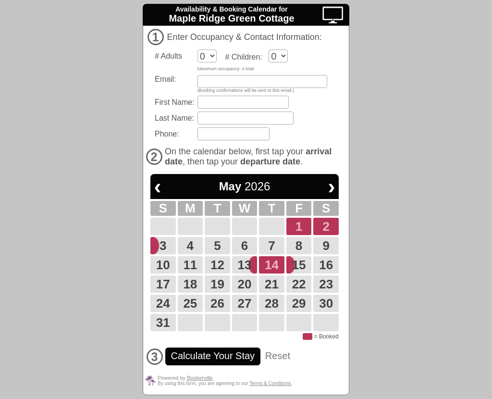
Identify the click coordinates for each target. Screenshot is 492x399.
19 (217, 284)
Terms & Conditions (270, 383)
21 (272, 284)
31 (163, 322)
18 (190, 284)
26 (217, 303)
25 (190, 303)
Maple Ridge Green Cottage (231, 18)
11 (190, 265)
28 (272, 303)
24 (163, 303)
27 (245, 303)
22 (299, 284)
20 (245, 284)
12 (217, 265)
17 (163, 284)
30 (326, 303)
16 (326, 265)
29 (299, 303)
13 (245, 265)
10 (163, 265)
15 (299, 265)
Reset (277, 355)
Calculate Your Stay (213, 355)
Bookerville (200, 378)
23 (326, 284)
